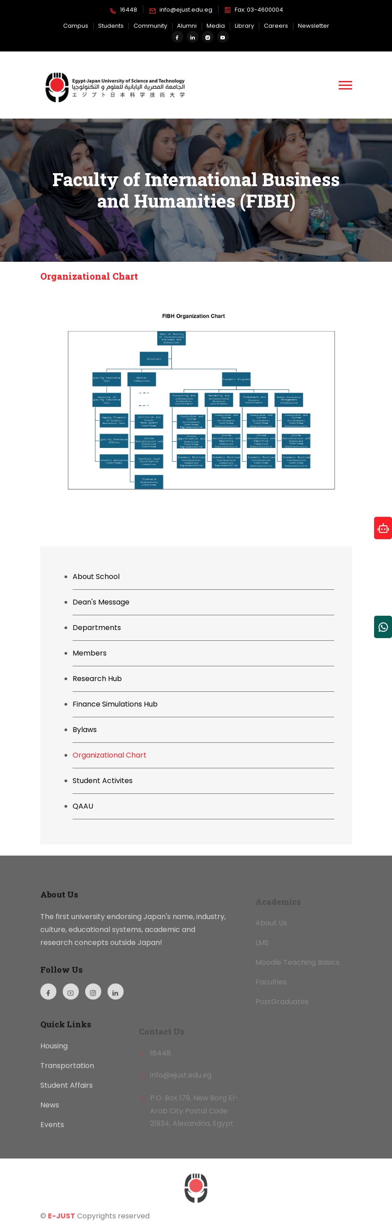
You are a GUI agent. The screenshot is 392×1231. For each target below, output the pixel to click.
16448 (123, 10)
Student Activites (103, 780)
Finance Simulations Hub (115, 704)
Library (244, 25)
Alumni (187, 25)
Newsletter (313, 25)
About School (96, 576)
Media (216, 25)
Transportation (67, 1074)
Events (52, 1133)
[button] (345, 85)
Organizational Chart (109, 755)
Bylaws (85, 729)
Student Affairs (66, 1093)
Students (111, 25)
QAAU (83, 806)
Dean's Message (101, 602)
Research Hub (97, 678)
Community (150, 25)
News (49, 1113)
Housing (54, 1054)
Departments (97, 627)
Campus (75, 25)
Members (90, 653)
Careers (276, 25)
